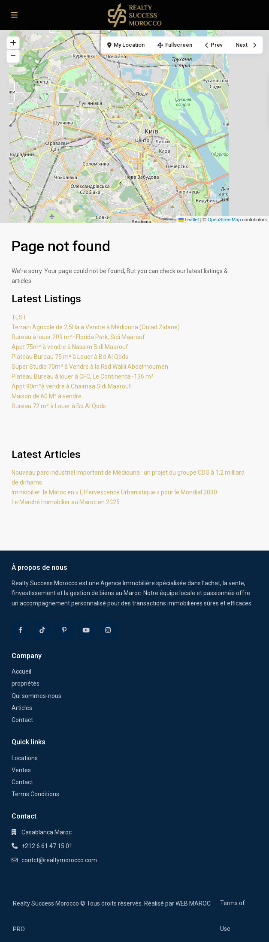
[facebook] (20, 630)
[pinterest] (64, 630)
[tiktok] (42, 630)
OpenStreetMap (224, 219)
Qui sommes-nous (36, 695)
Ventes (21, 770)
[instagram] (108, 630)
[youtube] (86, 630)
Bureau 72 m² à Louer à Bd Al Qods (59, 406)
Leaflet (188, 219)
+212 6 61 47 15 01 (47, 846)
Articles (22, 707)
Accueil (21, 671)
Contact (22, 719)
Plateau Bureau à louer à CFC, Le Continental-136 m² (83, 376)
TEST (19, 317)
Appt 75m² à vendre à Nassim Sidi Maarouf (70, 346)
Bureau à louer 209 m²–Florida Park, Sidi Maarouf (78, 337)
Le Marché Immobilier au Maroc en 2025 (66, 502)
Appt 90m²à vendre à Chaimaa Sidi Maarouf (71, 386)
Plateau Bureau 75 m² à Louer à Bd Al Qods (70, 356)
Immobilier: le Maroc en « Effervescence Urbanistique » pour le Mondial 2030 (114, 492)
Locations (25, 758)
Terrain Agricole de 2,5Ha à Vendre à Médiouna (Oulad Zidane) (96, 327)
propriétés (25, 683)
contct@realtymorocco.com (59, 860)
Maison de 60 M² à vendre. (47, 396)
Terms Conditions (35, 794)
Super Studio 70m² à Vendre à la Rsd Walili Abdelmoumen (90, 366)
